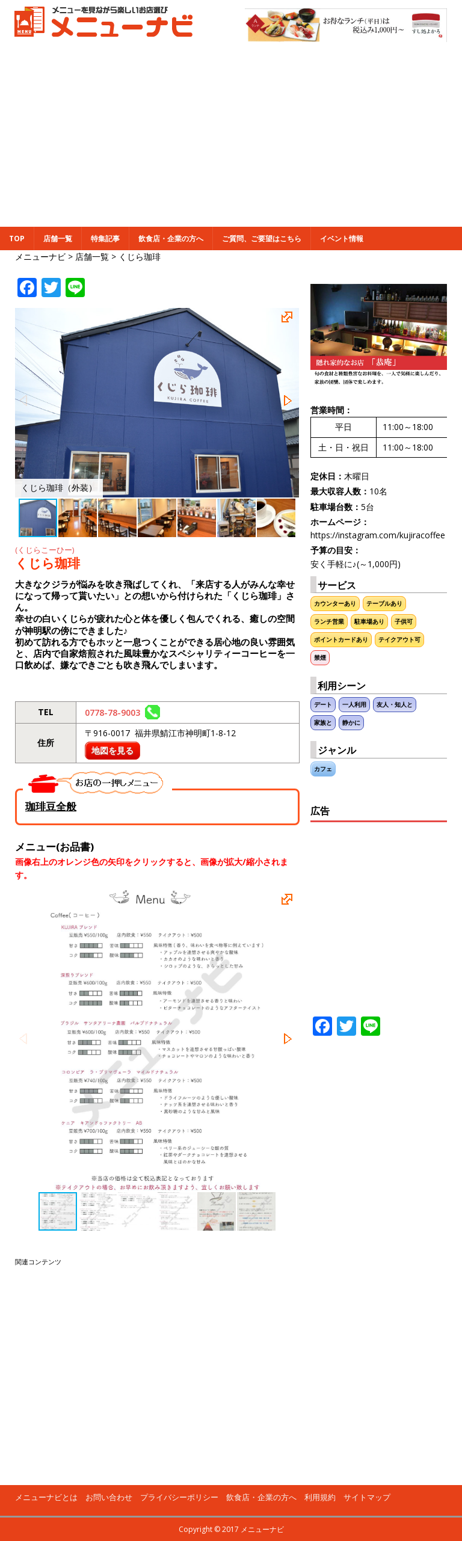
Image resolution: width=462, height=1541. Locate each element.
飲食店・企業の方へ (170, 238)
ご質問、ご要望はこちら (261, 238)
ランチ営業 (329, 621)
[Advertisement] (231, 136)
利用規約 (320, 1497)
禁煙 (320, 657)
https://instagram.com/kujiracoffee (377, 535)
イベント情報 (341, 238)
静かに (351, 722)
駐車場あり (369, 621)
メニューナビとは (46, 1497)
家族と (323, 722)
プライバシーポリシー (179, 1497)
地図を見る (112, 750)
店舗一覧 (57, 238)
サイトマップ (366, 1497)
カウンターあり (335, 603)
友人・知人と (395, 704)
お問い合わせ (108, 1497)
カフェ (323, 769)
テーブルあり (384, 603)
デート (323, 704)
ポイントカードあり (341, 639)
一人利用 (354, 704)
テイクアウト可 (399, 639)
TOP (17, 238)
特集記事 (105, 238)
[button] (288, 318)
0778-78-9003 (122, 712)
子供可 (404, 621)
